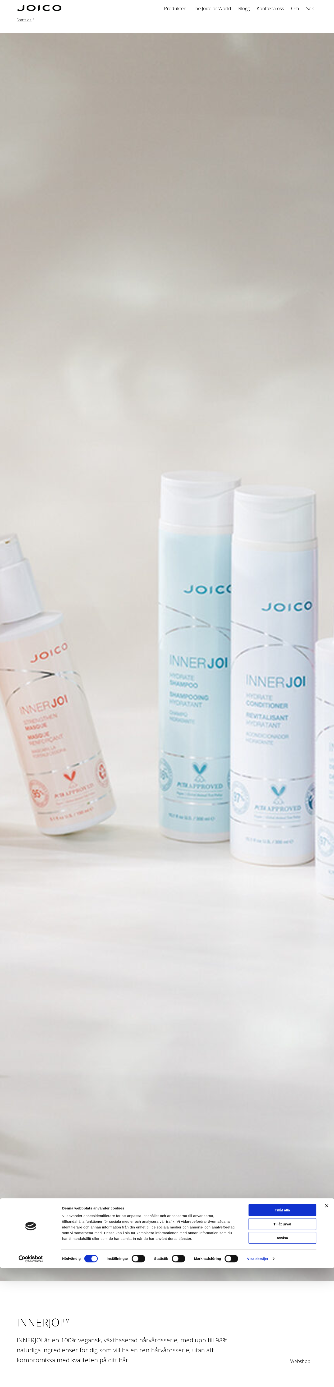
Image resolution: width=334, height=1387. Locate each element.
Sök (310, 8)
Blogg (244, 8)
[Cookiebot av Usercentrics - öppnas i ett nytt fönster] (30, 1377)
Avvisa (282, 1357)
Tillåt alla (282, 1329)
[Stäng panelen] (326, 1324)
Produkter (175, 8)
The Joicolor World (212, 8)
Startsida (24, 20)
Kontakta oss (270, 8)
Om (295, 8)
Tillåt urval (282, 1343)
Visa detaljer (257, 1378)
